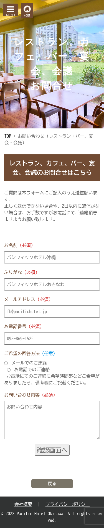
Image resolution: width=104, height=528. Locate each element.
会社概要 (23, 504)
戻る (52, 483)
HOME (27, 15)
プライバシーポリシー (67, 504)
